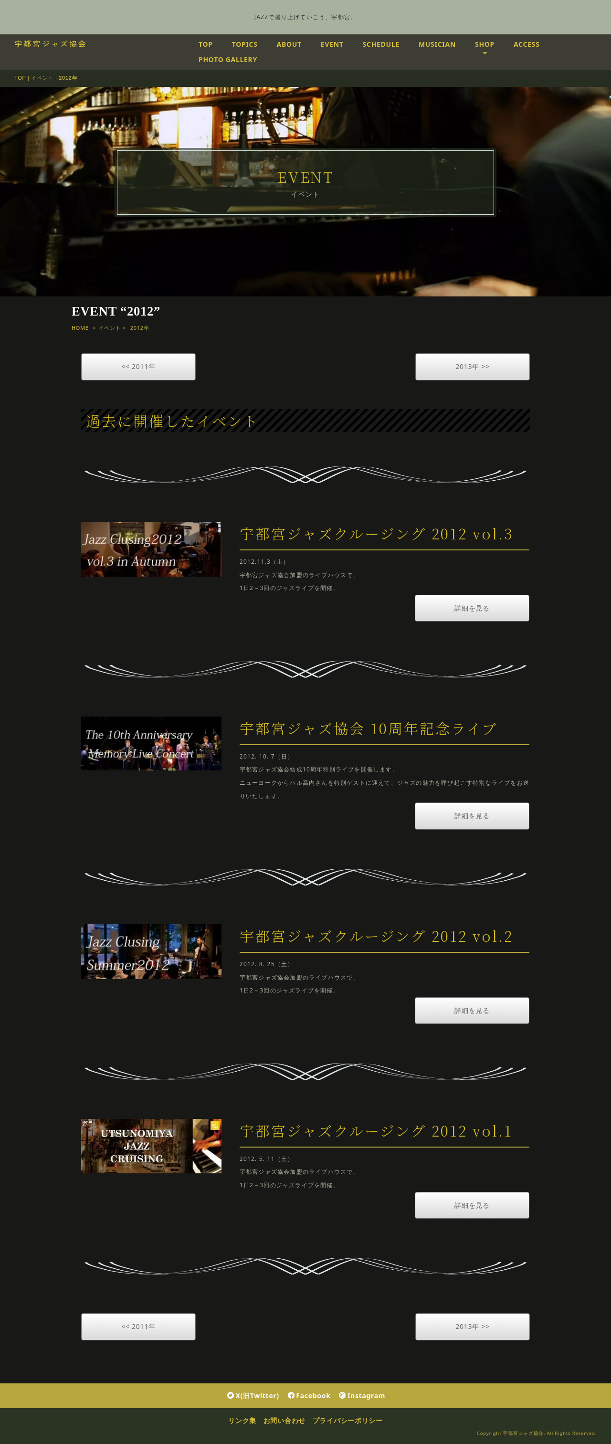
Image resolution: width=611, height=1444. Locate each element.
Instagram (362, 1395)
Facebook (309, 1395)
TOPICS (245, 44)
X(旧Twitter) (253, 1395)
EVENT (332, 44)
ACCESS (527, 44)
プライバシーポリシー (348, 1420)
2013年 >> (472, 366)
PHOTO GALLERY (228, 59)
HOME (80, 327)
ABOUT (289, 44)
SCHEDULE (381, 44)
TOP (206, 44)
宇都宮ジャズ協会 (51, 43)
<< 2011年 (138, 366)
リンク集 (242, 1420)
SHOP (485, 44)
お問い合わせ (284, 1420)
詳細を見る (472, 607)
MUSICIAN (437, 44)
